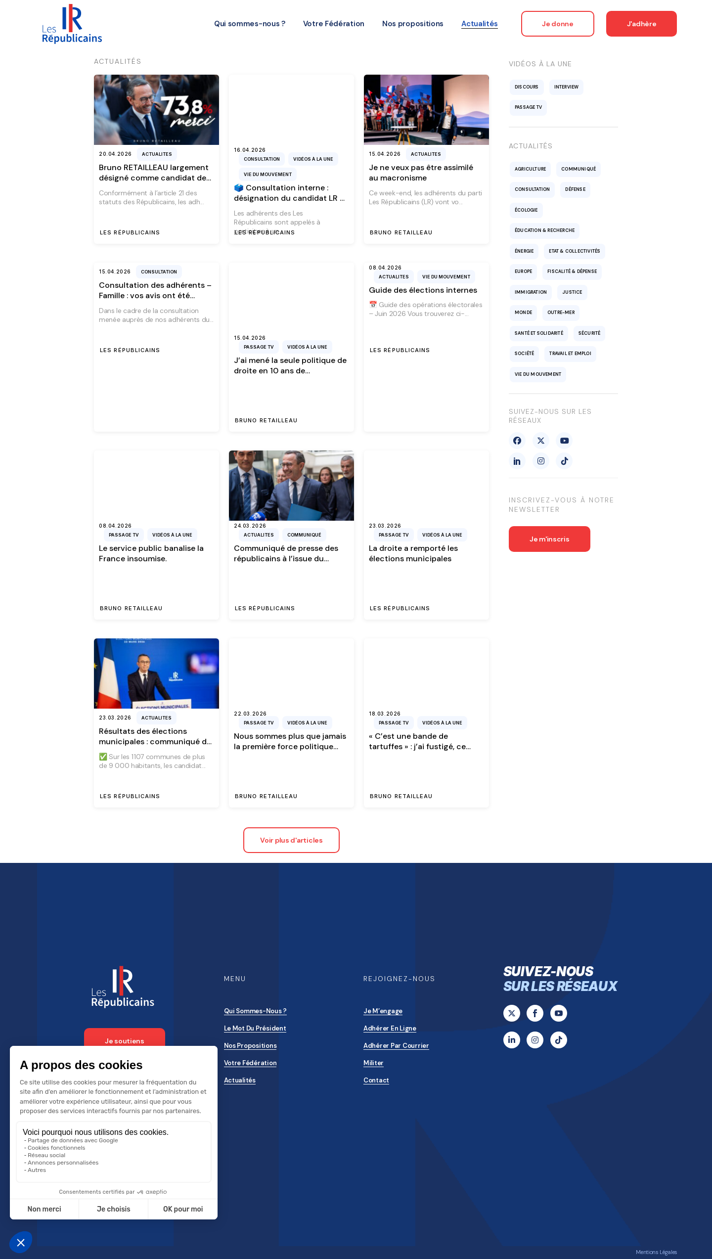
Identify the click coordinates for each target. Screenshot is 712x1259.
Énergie (524, 251)
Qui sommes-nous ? (255, 1011)
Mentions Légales (656, 1252)
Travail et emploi (570, 354)
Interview (566, 87)
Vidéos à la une (313, 159)
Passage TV (259, 347)
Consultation (262, 159)
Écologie (526, 210)
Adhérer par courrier (396, 1045)
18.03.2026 (385, 713)
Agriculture (530, 169)
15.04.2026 (385, 153)
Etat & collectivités (574, 251)
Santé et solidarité (539, 333)
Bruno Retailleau (401, 232)
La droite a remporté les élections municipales (413, 553)
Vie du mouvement (268, 174)
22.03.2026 (250, 713)
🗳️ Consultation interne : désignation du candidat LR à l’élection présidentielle (289, 198)
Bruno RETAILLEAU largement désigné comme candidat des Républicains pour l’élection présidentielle (154, 183)
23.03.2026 (385, 525)
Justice (572, 292)
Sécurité (589, 333)
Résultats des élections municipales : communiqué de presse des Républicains (155, 742)
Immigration (531, 292)
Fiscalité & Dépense (572, 271)
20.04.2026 (115, 153)
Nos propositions (250, 1045)
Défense (575, 189)
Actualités (240, 1080)
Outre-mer (561, 312)
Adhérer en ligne (389, 1028)
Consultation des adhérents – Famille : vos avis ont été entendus (155, 296)
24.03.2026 (250, 525)
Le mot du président (255, 1028)
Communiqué (304, 535)
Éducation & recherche (545, 230)
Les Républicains (130, 232)
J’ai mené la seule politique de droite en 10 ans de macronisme (290, 371)
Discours (527, 87)
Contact (376, 1080)
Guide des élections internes (423, 290)
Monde (523, 312)
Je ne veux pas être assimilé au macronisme (421, 172)
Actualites (157, 154)
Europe (523, 271)
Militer (373, 1063)
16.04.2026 (250, 149)
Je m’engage (382, 1011)
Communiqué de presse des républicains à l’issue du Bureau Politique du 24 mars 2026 (287, 564)
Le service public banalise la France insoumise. (151, 553)
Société (524, 354)
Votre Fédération (250, 1063)
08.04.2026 (385, 267)
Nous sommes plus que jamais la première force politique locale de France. (290, 747)
